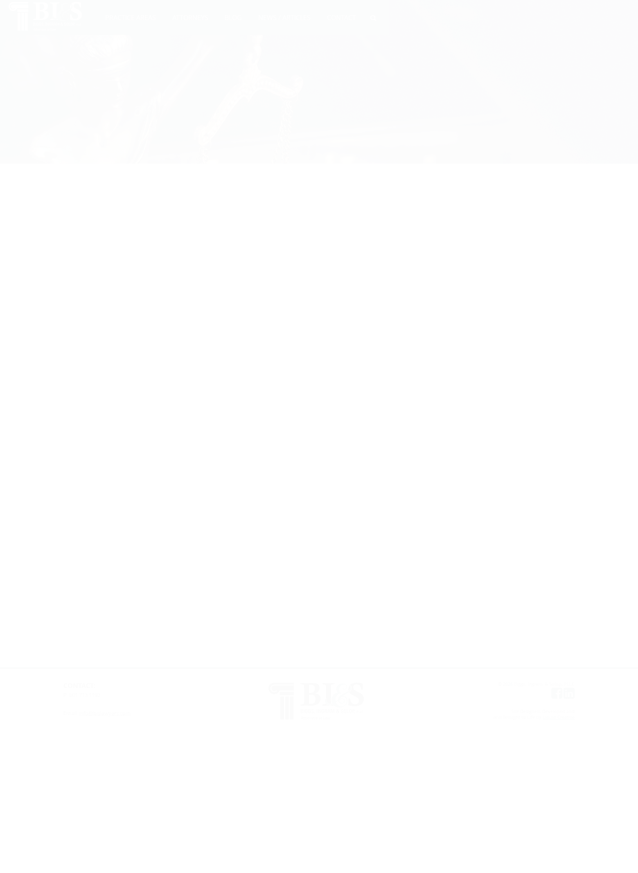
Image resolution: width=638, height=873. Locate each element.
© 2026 (506, 684)
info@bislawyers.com (105, 713)
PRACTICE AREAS (130, 17)
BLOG (233, 17)
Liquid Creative (559, 717)
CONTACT (341, 17)
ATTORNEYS (190, 17)
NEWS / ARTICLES (284, 17)
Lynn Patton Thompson (90, 208)
